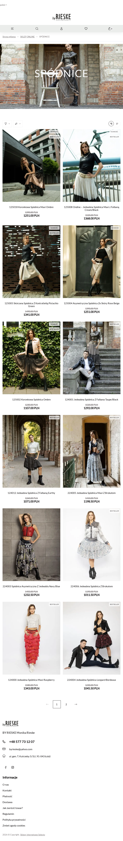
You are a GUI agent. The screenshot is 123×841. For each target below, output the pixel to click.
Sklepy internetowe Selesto (32, 834)
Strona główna (9, 36)
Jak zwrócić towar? (13, 807)
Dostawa (7, 802)
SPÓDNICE (44, 36)
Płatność (7, 796)
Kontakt (7, 790)
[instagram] (12, 767)
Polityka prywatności (14, 819)
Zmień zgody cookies (14, 825)
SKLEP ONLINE (27, 36)
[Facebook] (6, 767)
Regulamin (8, 813)
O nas (6, 784)
